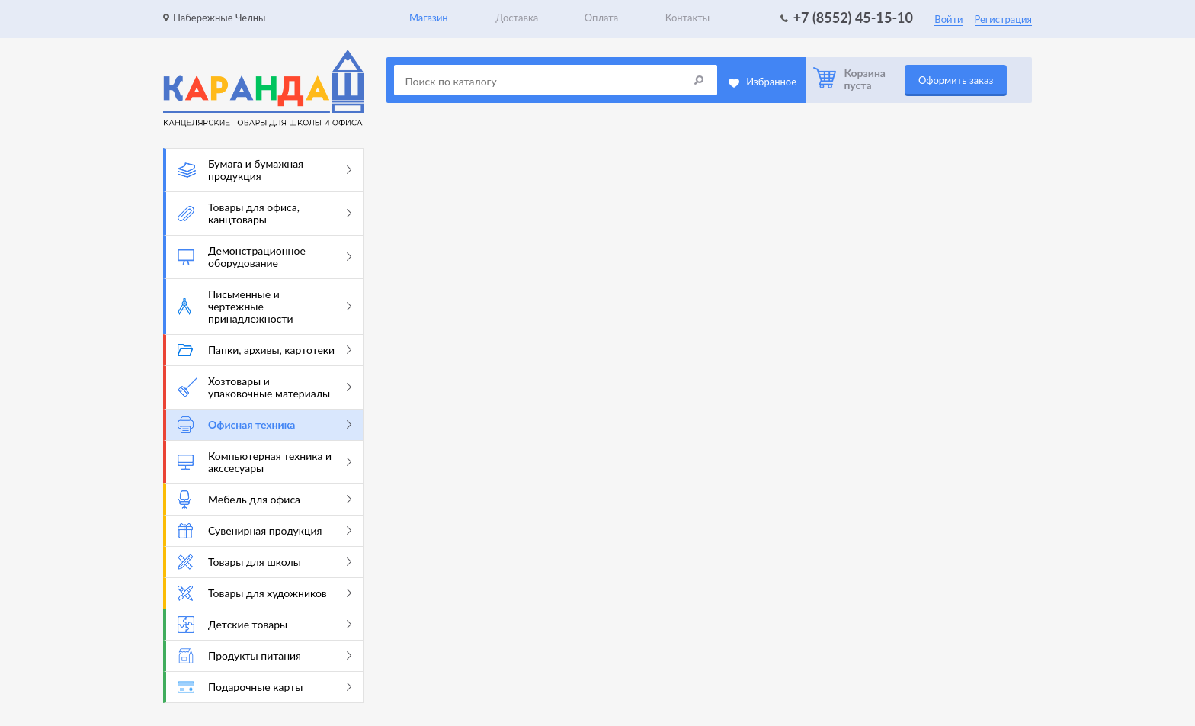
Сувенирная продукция (264, 530)
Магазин (428, 17)
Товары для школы (264, 562)
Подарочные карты (264, 686)
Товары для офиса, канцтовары (264, 213)
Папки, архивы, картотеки (264, 349)
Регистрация (1003, 19)
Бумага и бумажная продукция (264, 169)
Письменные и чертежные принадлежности (264, 306)
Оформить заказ (955, 80)
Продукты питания (264, 655)
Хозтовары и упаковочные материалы (264, 387)
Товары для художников (264, 593)
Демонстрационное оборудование (264, 256)
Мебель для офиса (264, 499)
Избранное (771, 81)
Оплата (601, 17)
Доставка (516, 17)
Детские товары (264, 624)
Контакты (687, 17)
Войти (948, 19)
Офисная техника (264, 424)
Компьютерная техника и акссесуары (264, 461)
